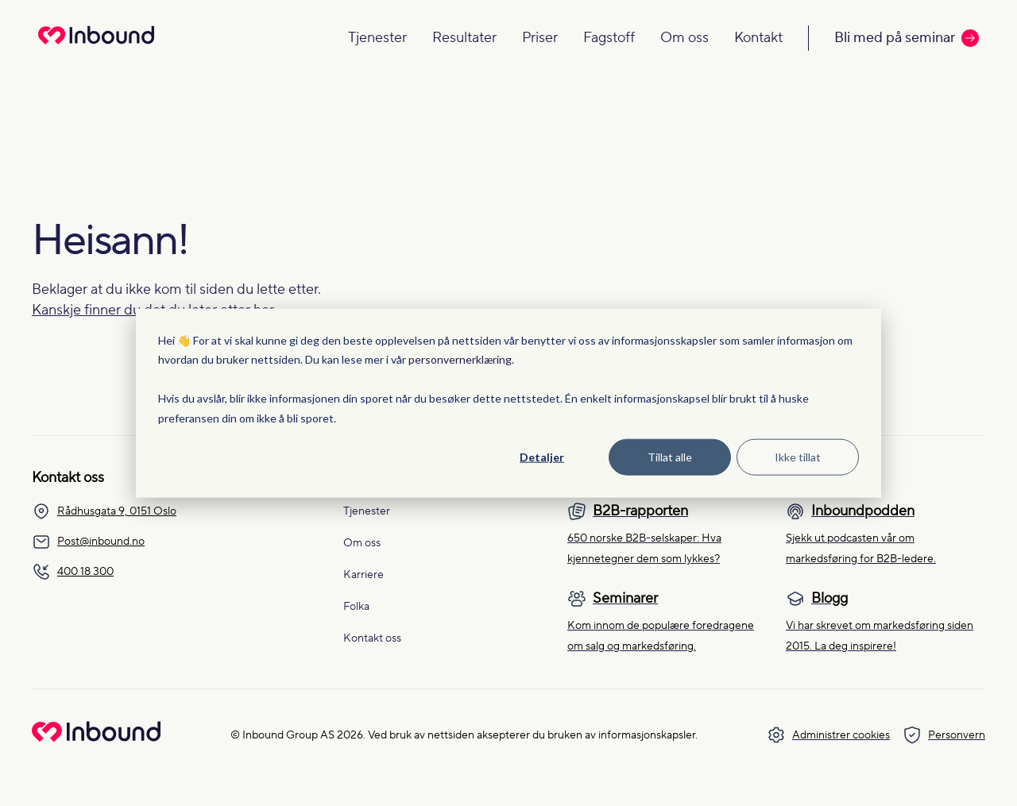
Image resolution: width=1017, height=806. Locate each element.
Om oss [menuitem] (362, 543)
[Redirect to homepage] (96, 46)
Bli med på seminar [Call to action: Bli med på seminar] (906, 38)
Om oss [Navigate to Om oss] (684, 38)
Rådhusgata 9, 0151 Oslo (104, 511)
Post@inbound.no (88, 541)
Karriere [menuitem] (363, 575)
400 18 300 (73, 571)
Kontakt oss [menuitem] (372, 638)
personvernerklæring (460, 359)
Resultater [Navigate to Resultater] (464, 38)
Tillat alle (670, 457)
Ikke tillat (798, 457)
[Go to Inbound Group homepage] (96, 738)
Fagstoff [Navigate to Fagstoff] (609, 38)
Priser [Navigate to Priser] (540, 38)
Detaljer (542, 457)
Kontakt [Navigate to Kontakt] (758, 38)
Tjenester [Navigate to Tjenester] (377, 38)
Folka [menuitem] (356, 607)
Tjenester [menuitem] (366, 511)
